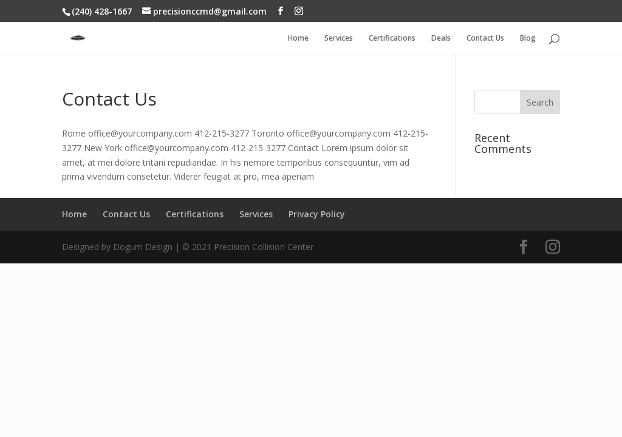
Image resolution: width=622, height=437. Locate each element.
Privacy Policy (317, 214)
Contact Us (485, 38)
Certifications (392, 38)
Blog (528, 38)
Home (298, 38)
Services (338, 38)
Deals (441, 38)
